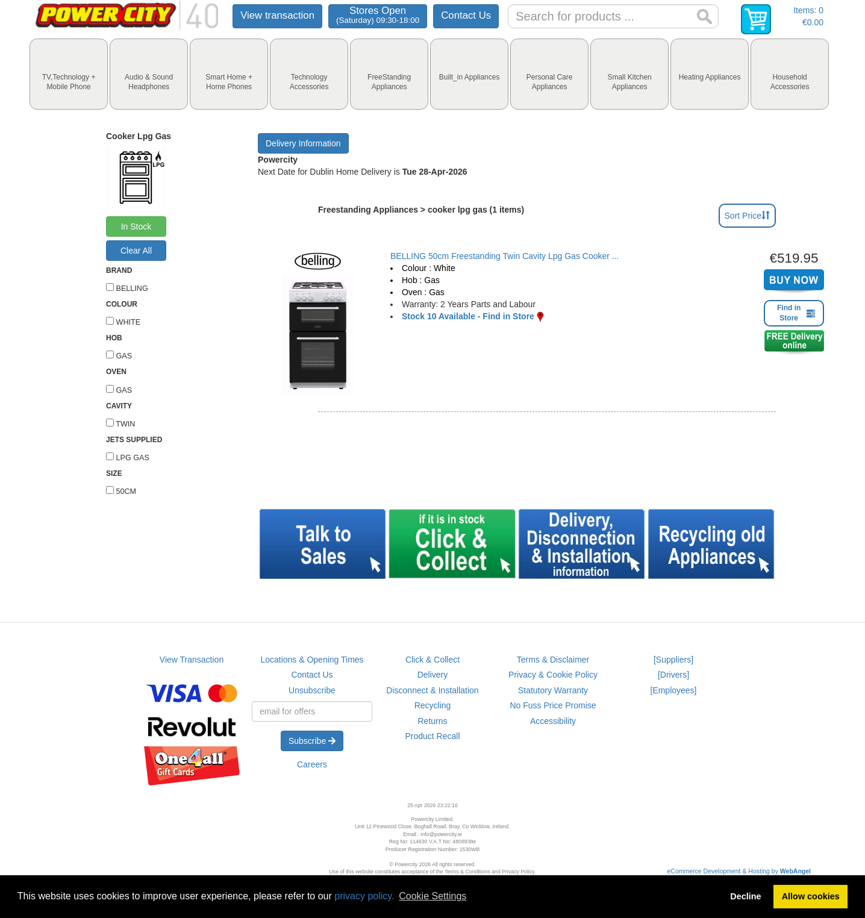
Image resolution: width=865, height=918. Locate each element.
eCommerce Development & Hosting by (739, 871)
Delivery (432, 674)
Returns (432, 721)
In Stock (136, 226)
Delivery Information (303, 143)
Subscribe (312, 741)
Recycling (432, 705)
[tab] (69, 74)
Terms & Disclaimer (553, 659)
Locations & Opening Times (311, 659)
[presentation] (68, 74)
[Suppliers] (673, 659)
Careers (312, 764)
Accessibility (553, 721)
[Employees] (673, 690)
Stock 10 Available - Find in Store (468, 316)
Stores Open (377, 15)
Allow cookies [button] (811, 896)
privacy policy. (364, 896)
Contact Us (466, 15)
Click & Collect (432, 659)
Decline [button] (745, 896)
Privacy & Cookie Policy (553, 674)
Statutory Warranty (553, 690)
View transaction (277, 15)
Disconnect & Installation (432, 690)
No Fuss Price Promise (553, 705)
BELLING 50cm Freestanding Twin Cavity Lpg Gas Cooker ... (504, 256)
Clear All (136, 250)
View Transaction (191, 659)
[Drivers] (673, 674)
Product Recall (432, 736)
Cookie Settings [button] (432, 896)
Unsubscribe (312, 690)
